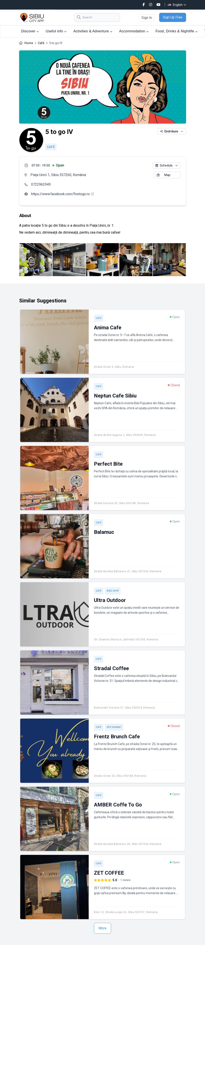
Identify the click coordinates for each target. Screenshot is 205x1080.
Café (41, 43)
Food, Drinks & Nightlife (176, 31)
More (102, 928)
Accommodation (133, 31)
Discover (30, 31)
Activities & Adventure (92, 31)
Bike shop (113, 591)
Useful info (56, 31)
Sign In (147, 18)
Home (28, 43)
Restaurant (114, 727)
